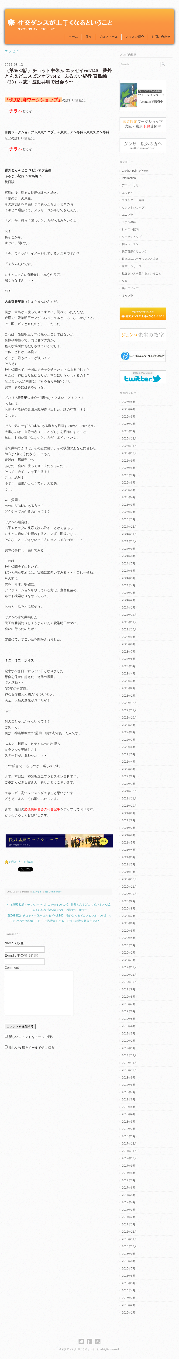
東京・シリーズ (131, 266)
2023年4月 (128, 673)
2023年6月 (128, 658)
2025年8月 (128, 468)
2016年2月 (128, 1305)
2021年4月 (128, 849)
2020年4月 (128, 938)
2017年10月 (129, 1158)
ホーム (73, 36)
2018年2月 (128, 1129)
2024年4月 (128, 585)
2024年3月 (128, 593)
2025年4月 (128, 497)
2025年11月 (129, 446)
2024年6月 (128, 570)
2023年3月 (128, 681)
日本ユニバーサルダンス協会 (140, 258)
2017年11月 (129, 1151)
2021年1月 (128, 872)
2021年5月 (128, 842)
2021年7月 (128, 828)
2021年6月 (128, 835)
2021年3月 (128, 857)
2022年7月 (128, 739)
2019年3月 (128, 1033)
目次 (88, 36)
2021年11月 (129, 798)
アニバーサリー (131, 185)
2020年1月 (128, 960)
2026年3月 (128, 416)
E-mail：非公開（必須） (22, 955)
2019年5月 (128, 1018)
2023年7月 (128, 651)
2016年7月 (128, 1268)
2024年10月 (129, 541)
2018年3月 (128, 1121)
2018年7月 (128, 1092)
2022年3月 (128, 769)
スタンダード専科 (133, 200)
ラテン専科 (129, 222)
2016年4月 (128, 1290)
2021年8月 (128, 820)
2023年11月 (129, 622)
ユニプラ (127, 214)
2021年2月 (128, 864)
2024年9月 (128, 548)
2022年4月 (128, 761)
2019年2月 (128, 1040)
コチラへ (13, 110)
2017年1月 (128, 1224)
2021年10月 (129, 805)
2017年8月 (128, 1173)
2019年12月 (129, 967)
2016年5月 (128, 1283)
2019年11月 (129, 974)
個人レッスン (130, 244)
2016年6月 (128, 1275)
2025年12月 (129, 438)
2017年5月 (128, 1195)
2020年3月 (128, 945)
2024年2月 (128, 600)
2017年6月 (128, 1187)
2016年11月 (129, 1239)
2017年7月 (128, 1180)
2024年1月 (128, 607)
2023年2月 (128, 688)
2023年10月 (129, 629)
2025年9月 (128, 460)
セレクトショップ (133, 207)
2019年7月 (128, 1004)
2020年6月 (128, 923)
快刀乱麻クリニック (134, 251)
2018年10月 (129, 1070)
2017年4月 (128, 1202)
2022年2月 (128, 776)
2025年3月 (128, 504)
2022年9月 (128, 725)
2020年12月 (129, 879)
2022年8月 (128, 732)
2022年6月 (128, 747)
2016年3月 (128, 1298)
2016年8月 (128, 1261)
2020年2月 (128, 952)
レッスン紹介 (134, 36)
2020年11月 (129, 886)
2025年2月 (128, 512)
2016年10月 (129, 1246)
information (129, 178)
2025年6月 (128, 482)
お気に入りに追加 (21, 862)
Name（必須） (15, 943)
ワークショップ (131, 237)
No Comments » (53, 891)
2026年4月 (128, 409)
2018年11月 (129, 1063)
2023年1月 (128, 695)
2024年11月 (129, 534)
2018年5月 (128, 1107)
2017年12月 (129, 1143)
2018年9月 (128, 1077)
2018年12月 (129, 1055)
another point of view (135, 170)
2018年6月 (128, 1099)
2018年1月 (128, 1136)
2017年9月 (128, 1165)
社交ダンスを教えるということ (141, 273)
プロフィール (108, 36)
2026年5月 (128, 402)
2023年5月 (128, 666)
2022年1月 (128, 783)
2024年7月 (128, 563)
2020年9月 (128, 901)
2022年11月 (129, 710)
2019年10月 (129, 982)
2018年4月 (128, 1114)
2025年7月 (128, 475)
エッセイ (12, 51)
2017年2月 (128, 1217)
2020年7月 (128, 916)
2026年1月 (128, 431)
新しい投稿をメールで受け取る (31, 1047)
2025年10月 (129, 453)
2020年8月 (128, 908)
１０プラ (127, 295)
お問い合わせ (161, 36)
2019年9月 (128, 989)
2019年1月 (128, 1048)
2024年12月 (129, 526)
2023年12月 (129, 614)
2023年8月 (128, 644)
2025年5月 (128, 490)
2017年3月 (128, 1209)
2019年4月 (128, 1026)
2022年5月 (128, 754)
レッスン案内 (130, 229)
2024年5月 (128, 578)
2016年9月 (128, 1253)
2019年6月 (128, 1011)
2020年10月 (129, 894)
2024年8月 (128, 556)
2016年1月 (128, 1312)
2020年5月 (128, 930)
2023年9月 (128, 637)
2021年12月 (129, 791)
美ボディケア (130, 288)
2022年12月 (129, 703)
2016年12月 (129, 1231)
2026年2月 (128, 423)
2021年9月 (128, 813)
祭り (124, 281)
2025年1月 (128, 519)
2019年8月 (128, 996)
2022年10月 (129, 717)
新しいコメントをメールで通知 (31, 1037)
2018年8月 (128, 1084)
